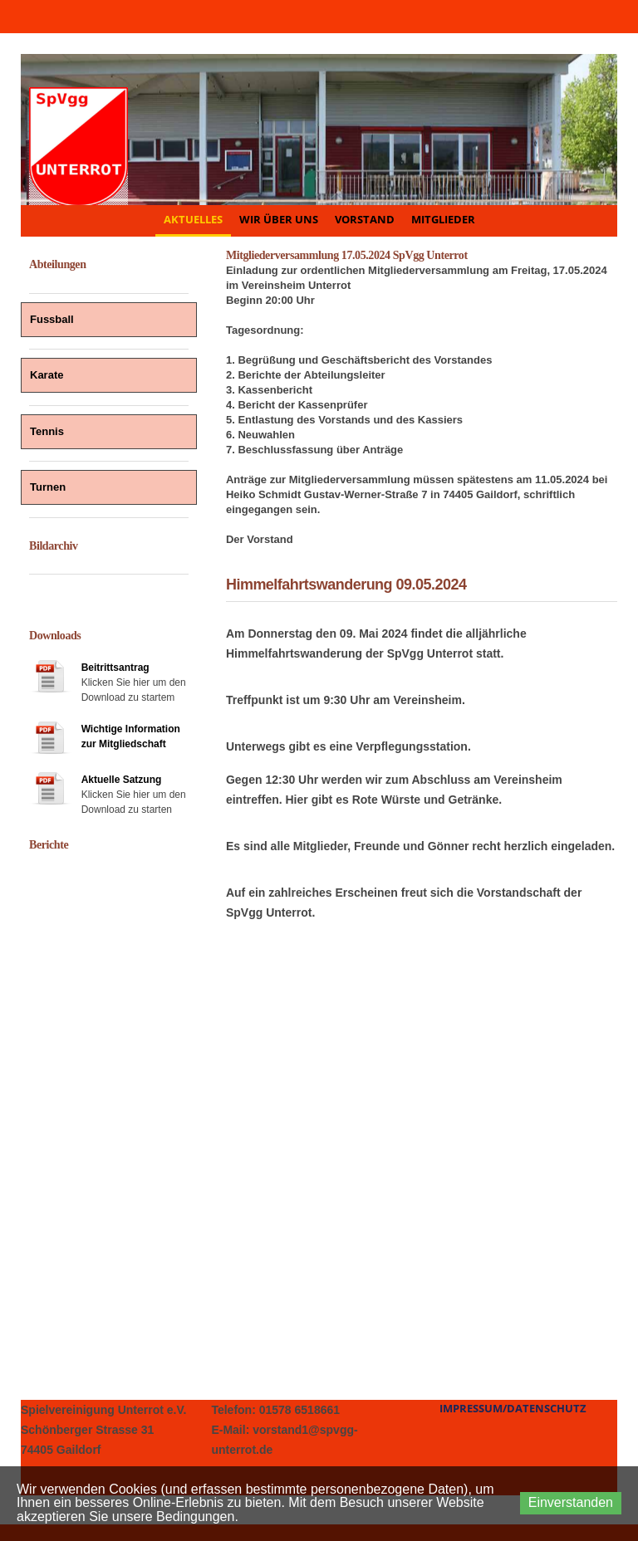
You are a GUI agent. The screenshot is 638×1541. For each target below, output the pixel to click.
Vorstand (365, 219)
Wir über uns (278, 219)
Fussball (52, 319)
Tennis (47, 431)
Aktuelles (193, 219)
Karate (46, 375)
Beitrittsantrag (115, 667)
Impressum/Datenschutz (512, 1408)
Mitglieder (443, 219)
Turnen (48, 487)
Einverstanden (570, 1502)
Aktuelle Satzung (121, 779)
